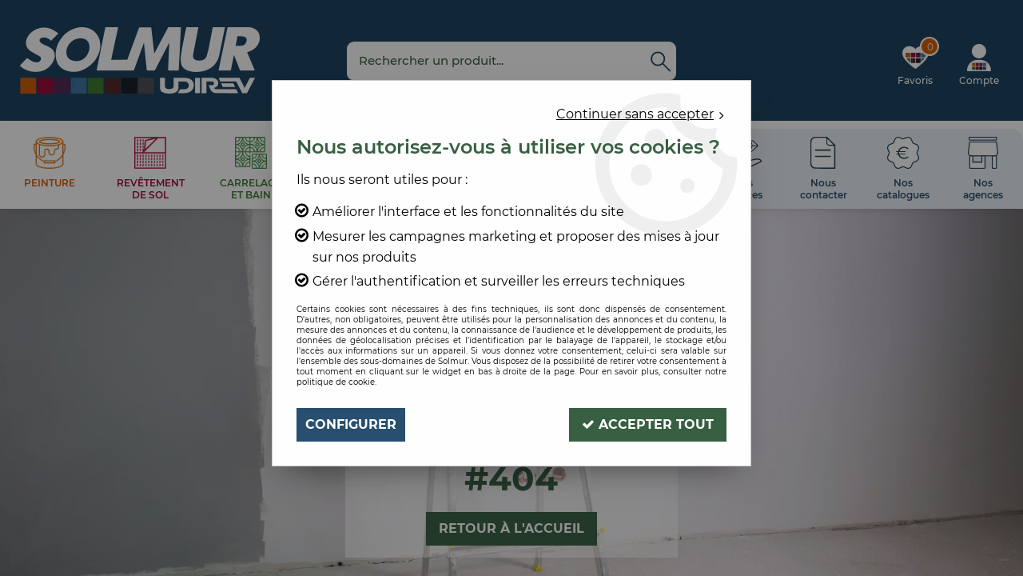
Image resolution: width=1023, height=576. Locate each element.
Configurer (350, 424)
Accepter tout (648, 424)
